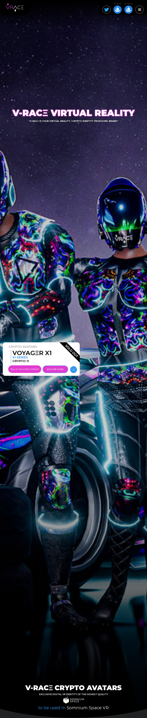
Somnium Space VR (88, 707)
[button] (139, 9)
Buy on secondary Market (25, 369)
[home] (14, 7)
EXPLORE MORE (55, 369)
